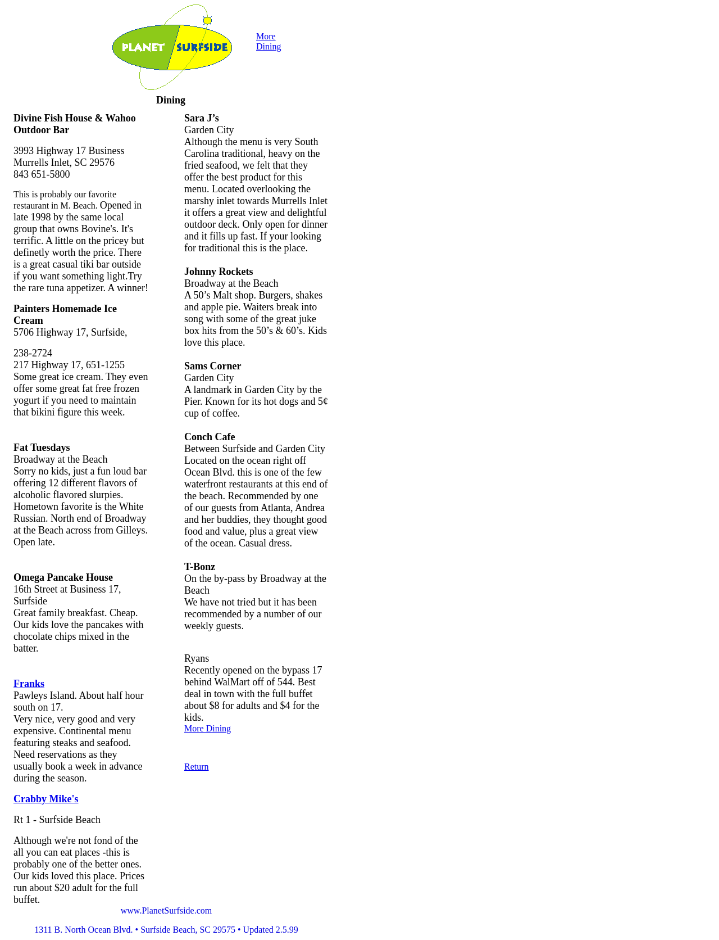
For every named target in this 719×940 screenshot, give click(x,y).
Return (196, 766)
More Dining (268, 41)
